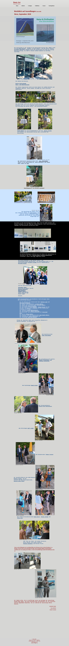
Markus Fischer (48, 130)
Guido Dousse (33, 212)
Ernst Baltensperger (32, 310)
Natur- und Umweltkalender (22, 84)
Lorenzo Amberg (39, 304)
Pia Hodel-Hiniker (21, 48)
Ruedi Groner (34, 385)
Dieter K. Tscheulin (32, 308)
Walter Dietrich (35, 311)
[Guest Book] (53, 610)
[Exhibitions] (53, 606)
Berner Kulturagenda (21, 83)
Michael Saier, (22, 291)
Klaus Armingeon (32, 306)
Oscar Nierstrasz (33, 316)
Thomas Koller (29, 314)
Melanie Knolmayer (23, 289)
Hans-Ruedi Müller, (45, 315)
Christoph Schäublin (25, 303)
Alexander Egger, (22, 287)
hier (28, 163)
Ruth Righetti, (22, 290)
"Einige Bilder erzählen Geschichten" (42, 255)
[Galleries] (53, 608)
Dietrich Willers (32, 317)
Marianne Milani (22, 263)
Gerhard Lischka (32, 262)
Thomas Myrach (41, 307)
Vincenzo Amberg (41, 305)
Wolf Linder (31, 428)
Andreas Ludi (44, 302)
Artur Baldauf (33, 307)
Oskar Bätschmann (43, 161)
